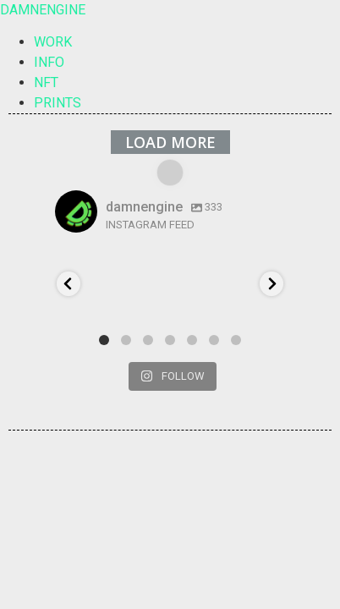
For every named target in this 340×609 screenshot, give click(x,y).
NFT (46, 82)
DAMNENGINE (42, 10)
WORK (53, 42)
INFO (49, 62)
